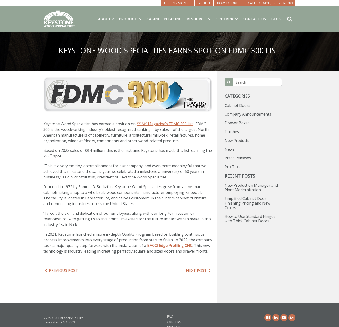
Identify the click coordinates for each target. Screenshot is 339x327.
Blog (276, 19)
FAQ (170, 316)
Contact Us (254, 19)
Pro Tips (232, 166)
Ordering (225, 19)
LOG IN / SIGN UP (177, 3)
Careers (174, 321)
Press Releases (238, 158)
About (104, 19)
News (229, 149)
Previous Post (63, 270)
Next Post (196, 270)
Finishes (232, 131)
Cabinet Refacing (164, 19)
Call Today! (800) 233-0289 (270, 3)
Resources (197, 19)
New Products (237, 140)
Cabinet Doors (237, 105)
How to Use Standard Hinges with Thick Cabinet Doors (250, 218)
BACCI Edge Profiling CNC (169, 245)
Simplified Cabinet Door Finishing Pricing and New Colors (247, 203)
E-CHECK (204, 3)
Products (129, 19)
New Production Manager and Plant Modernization (251, 187)
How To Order (230, 3)
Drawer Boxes (237, 122)
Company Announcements (248, 114)
